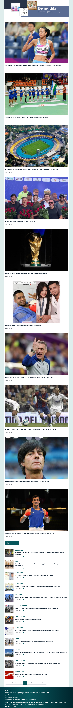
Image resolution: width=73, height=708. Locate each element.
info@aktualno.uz (13, 697)
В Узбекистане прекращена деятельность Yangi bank (31, 674)
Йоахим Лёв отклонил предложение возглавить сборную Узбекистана (27, 481)
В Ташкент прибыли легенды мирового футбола (20, 221)
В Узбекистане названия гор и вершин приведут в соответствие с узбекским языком (41, 652)
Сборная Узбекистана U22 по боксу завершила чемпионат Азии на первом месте (30, 533)
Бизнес (17, 639)
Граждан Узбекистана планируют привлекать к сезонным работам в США (38, 586)
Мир (16, 561)
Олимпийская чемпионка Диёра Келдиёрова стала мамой (23, 325)
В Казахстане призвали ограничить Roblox (28, 619)
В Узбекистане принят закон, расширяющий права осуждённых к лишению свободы (41, 597)
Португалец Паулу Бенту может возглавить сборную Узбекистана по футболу (29, 377)
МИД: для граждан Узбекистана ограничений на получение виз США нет (37, 630)
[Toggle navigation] (7, 18)
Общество (19, 550)
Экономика (19, 672)
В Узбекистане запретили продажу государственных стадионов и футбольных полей (31, 169)
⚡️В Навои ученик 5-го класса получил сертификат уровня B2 (34, 575)
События (18, 595)
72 (38, 683)
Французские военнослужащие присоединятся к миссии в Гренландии (36, 608)
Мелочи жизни (21, 606)
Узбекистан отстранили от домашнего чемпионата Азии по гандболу (26, 117)
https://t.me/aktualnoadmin (29, 699)
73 (42, 683)
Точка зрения (20, 617)
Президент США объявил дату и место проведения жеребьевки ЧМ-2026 (27, 273)
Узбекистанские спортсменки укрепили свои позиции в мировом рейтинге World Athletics (33, 65)
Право (17, 650)
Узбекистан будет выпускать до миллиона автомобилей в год (34, 641)
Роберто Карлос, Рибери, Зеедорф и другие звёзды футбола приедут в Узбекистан (30, 429)
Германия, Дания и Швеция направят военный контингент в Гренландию (37, 663)
